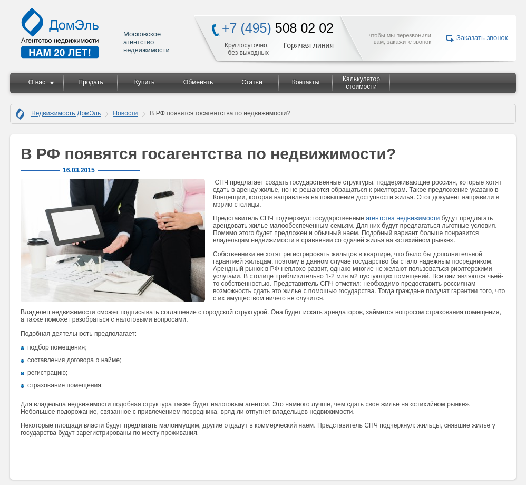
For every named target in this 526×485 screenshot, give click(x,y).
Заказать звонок (482, 38)
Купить (144, 82)
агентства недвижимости (403, 218)
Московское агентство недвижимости (96, 33)
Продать (90, 82)
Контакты (306, 82)
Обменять (198, 82)
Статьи (251, 82)
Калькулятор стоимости (361, 82)
